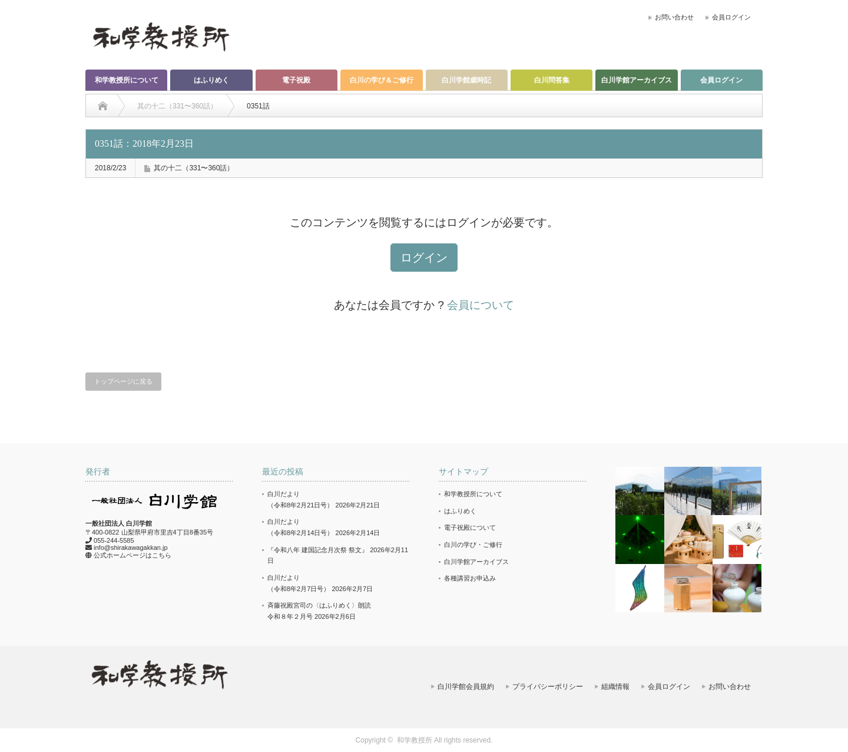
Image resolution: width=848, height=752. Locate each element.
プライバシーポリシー (547, 686)
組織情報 (615, 686)
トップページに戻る (123, 381)
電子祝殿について (470, 527)
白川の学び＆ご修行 (381, 80)
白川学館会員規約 (466, 686)
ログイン (424, 257)
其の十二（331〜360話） (194, 168)
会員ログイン (731, 17)
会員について (480, 305)
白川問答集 (551, 80)
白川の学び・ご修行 (473, 544)
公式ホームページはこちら (132, 555)
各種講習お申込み (470, 578)
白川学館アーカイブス (636, 80)
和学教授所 (414, 740)
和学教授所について (126, 80)
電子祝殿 (296, 80)
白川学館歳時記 (466, 80)
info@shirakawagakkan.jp (131, 547)
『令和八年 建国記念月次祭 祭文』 (317, 549)
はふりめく (211, 80)
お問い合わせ (674, 17)
